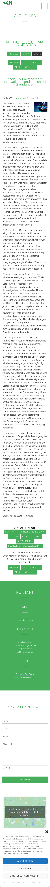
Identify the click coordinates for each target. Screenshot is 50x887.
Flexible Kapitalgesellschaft (25, 546)
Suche (37, 53)
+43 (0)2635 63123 (26, 674)
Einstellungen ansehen (25, 876)
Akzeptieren (25, 861)
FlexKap (14, 536)
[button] (46, 831)
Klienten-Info (33, 98)
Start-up (10, 531)
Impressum (43, 882)
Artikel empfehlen (25, 67)
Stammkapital (25, 541)
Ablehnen (25, 868)
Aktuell (13, 53)
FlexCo (26, 536)
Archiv (26, 53)
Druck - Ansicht (32, 62)
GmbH (37, 536)
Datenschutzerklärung (11, 882)
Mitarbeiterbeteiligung (32, 531)
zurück (14, 62)
